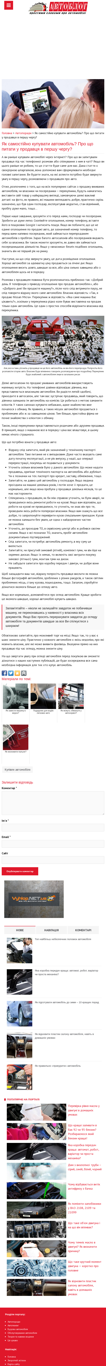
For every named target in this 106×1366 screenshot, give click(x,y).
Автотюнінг (13, 1325)
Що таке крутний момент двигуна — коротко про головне (84, 1266)
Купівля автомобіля (17, 769)
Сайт (5, 853)
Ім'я (5, 821)
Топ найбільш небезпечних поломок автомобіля (63, 939)
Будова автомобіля (18, 1329)
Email (6, 837)
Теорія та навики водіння (21, 1336)
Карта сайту (14, 1364)
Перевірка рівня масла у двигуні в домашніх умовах (84, 1110)
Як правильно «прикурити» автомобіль (58, 1065)
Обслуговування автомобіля (22, 1332)
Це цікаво (13, 1340)
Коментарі (83, 930)
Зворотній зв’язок (17, 1360)
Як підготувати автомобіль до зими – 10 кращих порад (67, 1002)
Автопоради (14, 1321)
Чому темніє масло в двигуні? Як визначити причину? (82, 1246)
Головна (12, 1356)
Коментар (9, 788)
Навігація (51, 930)
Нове (20, 930)
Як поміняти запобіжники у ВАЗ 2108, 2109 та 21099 (84, 1208)
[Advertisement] (53, 50)
